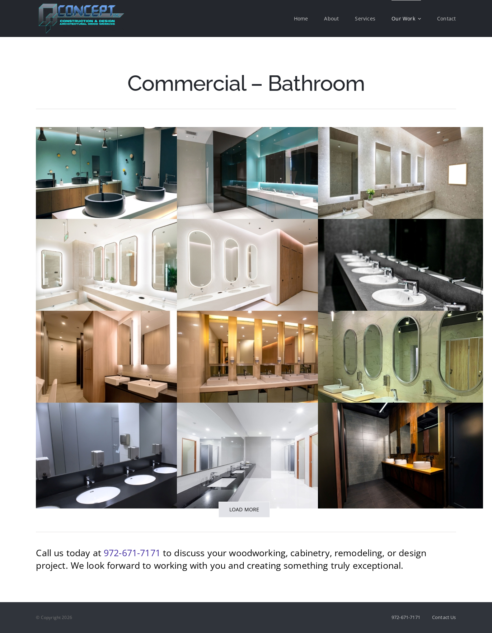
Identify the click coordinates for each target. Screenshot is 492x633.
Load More (244, 509)
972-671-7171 (132, 553)
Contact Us (444, 617)
